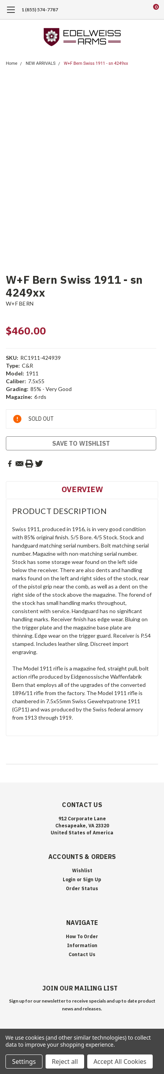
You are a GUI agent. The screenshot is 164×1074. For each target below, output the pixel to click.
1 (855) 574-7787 (39, 9)
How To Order (82, 936)
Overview (82, 489)
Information (82, 945)
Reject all (65, 1061)
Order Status (82, 888)
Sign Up (92, 879)
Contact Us (82, 954)
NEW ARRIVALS (41, 63)
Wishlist (82, 870)
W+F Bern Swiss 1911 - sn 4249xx (96, 63)
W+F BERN (20, 303)
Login (69, 879)
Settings (24, 1061)
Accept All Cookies (119, 1061)
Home (12, 63)
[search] (124, 10)
